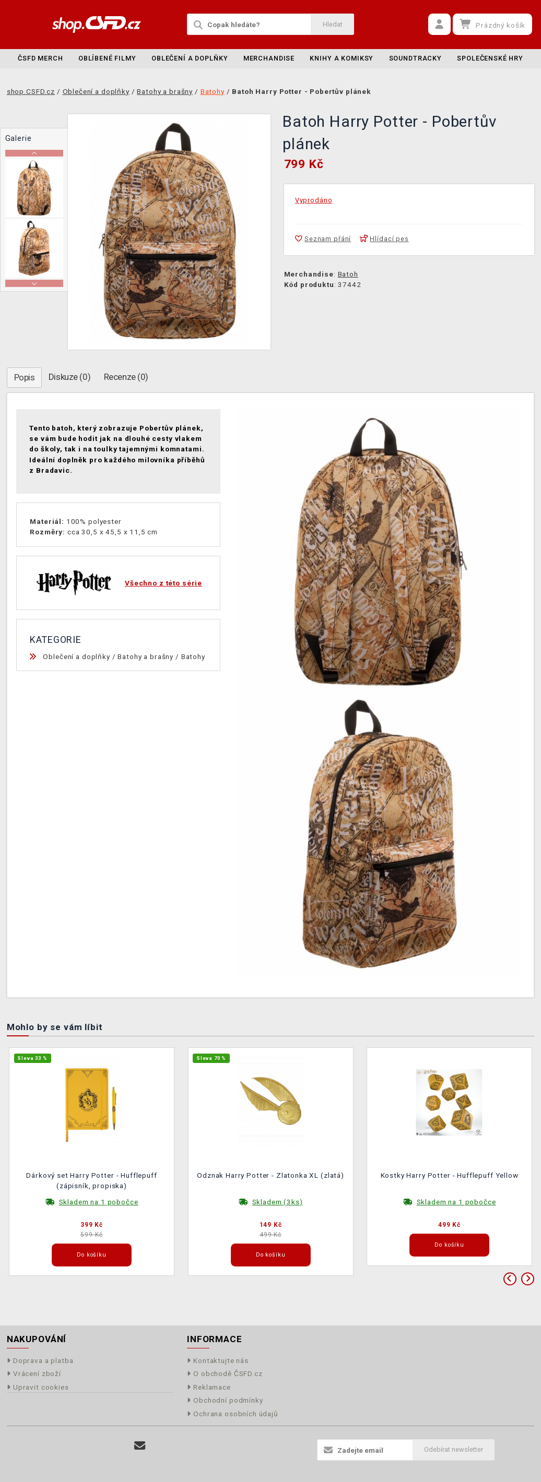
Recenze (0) (126, 377)
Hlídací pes (384, 239)
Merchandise (269, 58)
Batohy (193, 656)
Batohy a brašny (145, 656)
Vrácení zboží (34, 1373)
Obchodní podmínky (225, 1400)
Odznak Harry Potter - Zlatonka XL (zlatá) (270, 1175)
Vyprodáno (314, 200)
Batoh (348, 274)
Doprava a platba (40, 1360)
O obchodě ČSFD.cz (225, 1373)
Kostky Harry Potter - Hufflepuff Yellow (450, 1175)
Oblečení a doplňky (189, 58)
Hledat (333, 24)
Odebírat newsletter (453, 1449)
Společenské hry (490, 58)
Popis (24, 377)
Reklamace (209, 1387)
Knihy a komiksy (341, 58)
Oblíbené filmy (107, 58)
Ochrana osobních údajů (232, 1413)
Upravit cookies (38, 1387)
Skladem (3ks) (277, 1202)
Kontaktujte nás (218, 1360)
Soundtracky (415, 58)
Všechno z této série (163, 583)
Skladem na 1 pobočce (98, 1202)
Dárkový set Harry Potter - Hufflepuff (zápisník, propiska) (91, 1180)
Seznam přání (323, 239)
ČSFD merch (40, 58)
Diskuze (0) (69, 377)
